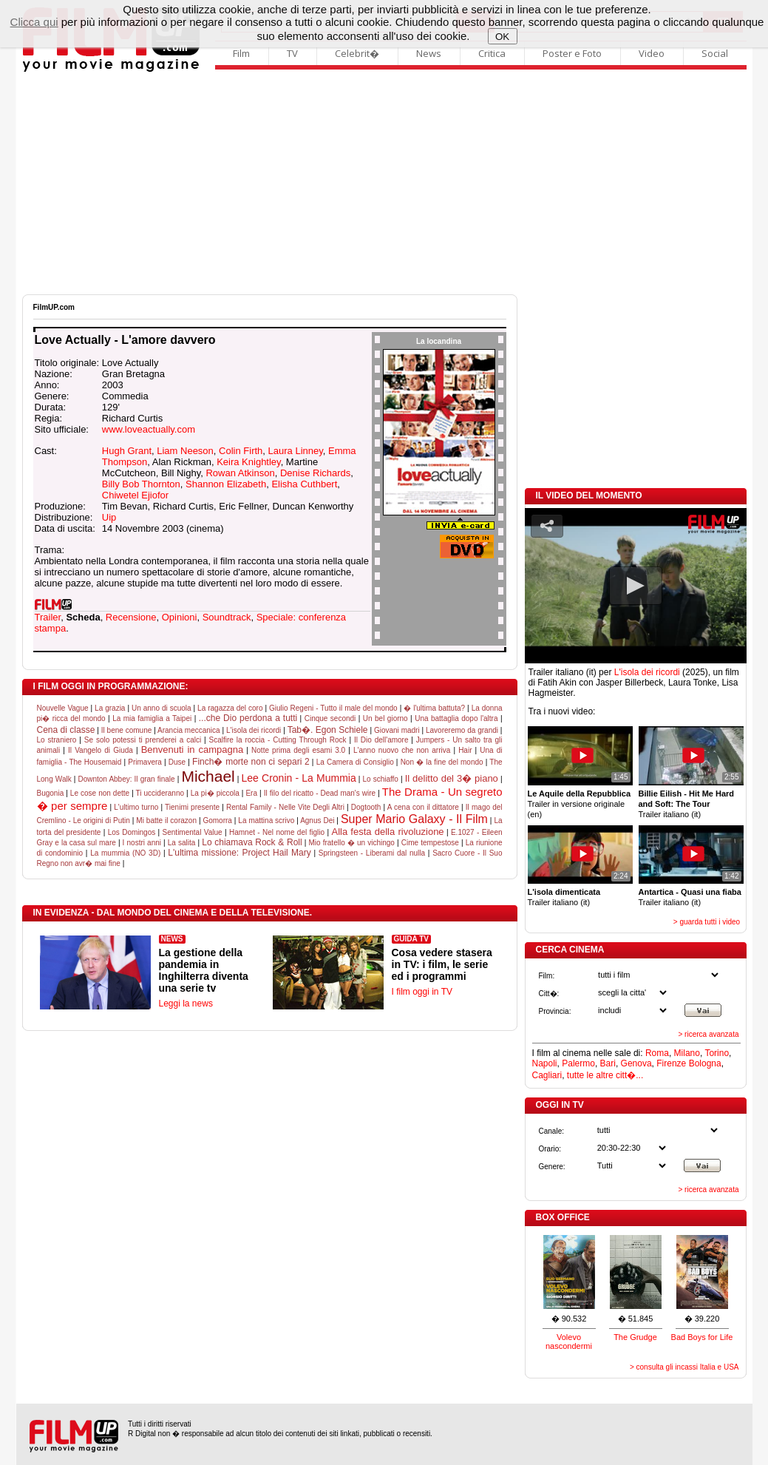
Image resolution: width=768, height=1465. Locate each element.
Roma (657, 1053)
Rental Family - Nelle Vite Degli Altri (285, 807)
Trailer (48, 617)
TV (292, 53)
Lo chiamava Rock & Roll (252, 842)
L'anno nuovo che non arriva (401, 750)
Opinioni (179, 617)
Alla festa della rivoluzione (387, 831)
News (428, 53)
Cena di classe (66, 730)
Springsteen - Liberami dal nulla (372, 853)
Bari (608, 1063)
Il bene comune (126, 730)
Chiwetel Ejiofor (135, 495)
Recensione (131, 617)
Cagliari (547, 1075)
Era (251, 793)
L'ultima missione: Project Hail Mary (239, 852)
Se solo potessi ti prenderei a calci (142, 740)
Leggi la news (186, 1003)
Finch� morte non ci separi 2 (251, 762)
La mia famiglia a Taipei (151, 718)
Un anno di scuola (161, 708)
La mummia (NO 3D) (125, 853)
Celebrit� (357, 53)
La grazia (110, 708)
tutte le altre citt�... (605, 1075)
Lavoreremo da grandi (462, 730)
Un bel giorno (385, 718)
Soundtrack (227, 617)
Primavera (145, 762)
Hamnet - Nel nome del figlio (276, 832)
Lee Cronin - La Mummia (299, 778)
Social (714, 53)
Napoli (544, 1063)
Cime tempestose (430, 843)
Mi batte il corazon (166, 820)
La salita (182, 843)
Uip (109, 517)
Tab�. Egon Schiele (328, 730)
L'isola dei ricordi (253, 730)
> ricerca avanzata (709, 1034)
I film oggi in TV (422, 992)
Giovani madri (397, 730)
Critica (492, 53)
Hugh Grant (127, 450)
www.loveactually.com (148, 429)
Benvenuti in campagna (192, 749)
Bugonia (50, 793)
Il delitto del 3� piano (451, 778)
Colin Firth (240, 450)
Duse (177, 762)
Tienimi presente (192, 807)
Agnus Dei (317, 820)
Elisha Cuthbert (304, 484)
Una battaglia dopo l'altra (456, 718)
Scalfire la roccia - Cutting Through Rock (278, 740)
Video (652, 53)
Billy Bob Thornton (141, 484)
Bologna (705, 1063)
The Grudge (635, 1337)
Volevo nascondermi (569, 1341)
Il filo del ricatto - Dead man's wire (319, 793)
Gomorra (217, 820)
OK (502, 36)
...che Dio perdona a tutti (248, 718)
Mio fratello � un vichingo (351, 843)
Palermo (578, 1063)
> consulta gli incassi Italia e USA (684, 1367)
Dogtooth (366, 807)
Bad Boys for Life (702, 1337)
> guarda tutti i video (706, 922)
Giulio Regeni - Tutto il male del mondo (333, 708)
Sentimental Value (192, 832)
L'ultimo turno (136, 807)
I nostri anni (142, 843)
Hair (465, 750)
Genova (636, 1063)
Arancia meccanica (188, 730)
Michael (207, 776)
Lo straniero (57, 740)
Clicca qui (34, 22)
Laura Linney (295, 450)
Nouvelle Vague (63, 708)
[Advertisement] (384, 183)
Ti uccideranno (160, 793)
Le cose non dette (99, 793)
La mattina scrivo (266, 820)
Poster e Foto (572, 53)
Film (241, 53)
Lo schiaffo (380, 779)
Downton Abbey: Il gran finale (126, 779)
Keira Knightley (248, 461)
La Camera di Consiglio (355, 762)
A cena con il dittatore (423, 807)
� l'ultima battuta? (434, 708)
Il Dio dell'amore (381, 740)
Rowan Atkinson (239, 472)
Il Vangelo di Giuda (100, 750)
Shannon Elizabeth (226, 484)
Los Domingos (132, 832)
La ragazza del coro (229, 708)
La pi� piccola (215, 793)
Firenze (671, 1063)
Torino (716, 1053)
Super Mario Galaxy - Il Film (414, 819)
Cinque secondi (330, 718)
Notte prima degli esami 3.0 (298, 750)
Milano (687, 1053)
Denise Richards (315, 472)
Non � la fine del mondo (442, 762)
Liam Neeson (185, 450)
